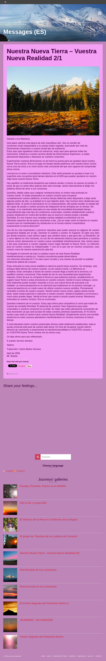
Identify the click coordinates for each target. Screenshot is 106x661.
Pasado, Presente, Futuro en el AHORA (43, 486)
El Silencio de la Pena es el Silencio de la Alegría (48, 519)
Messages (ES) (13, 374)
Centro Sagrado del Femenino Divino (41, 636)
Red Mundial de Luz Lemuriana (38, 569)
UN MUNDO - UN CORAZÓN (36, 620)
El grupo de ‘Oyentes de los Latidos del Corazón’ (49, 536)
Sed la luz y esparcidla (33, 502)
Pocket (21, 366)
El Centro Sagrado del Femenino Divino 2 (44, 603)
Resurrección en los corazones (38, 586)
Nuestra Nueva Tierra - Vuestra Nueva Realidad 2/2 (49, 553)
